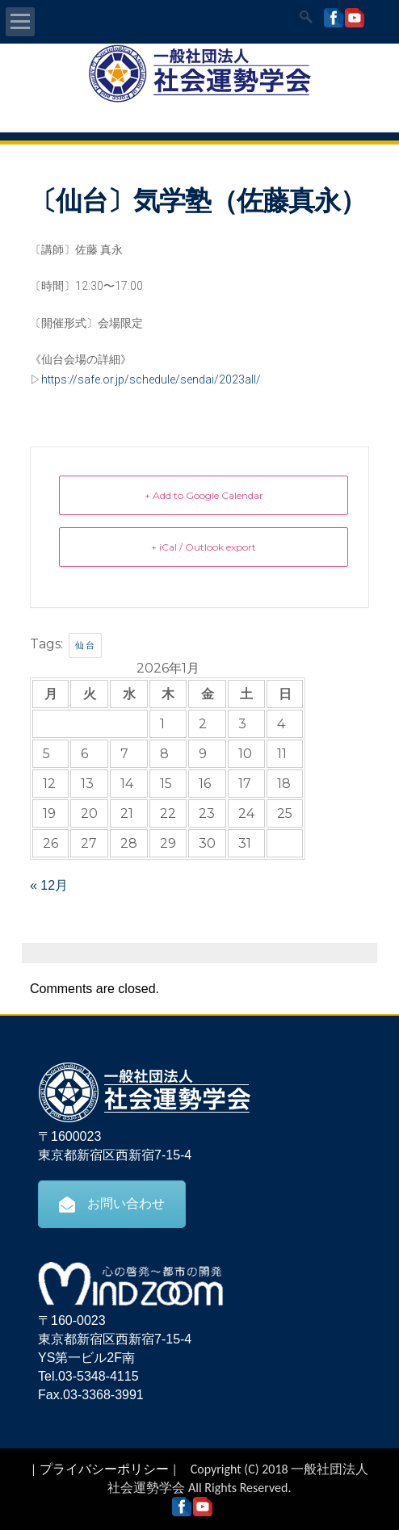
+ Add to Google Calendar (204, 495)
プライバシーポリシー (104, 1469)
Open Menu (20, 21)
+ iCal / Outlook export (203, 547)
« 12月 (49, 885)
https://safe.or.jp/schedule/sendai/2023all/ (151, 379)
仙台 (85, 645)
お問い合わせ (112, 1204)
